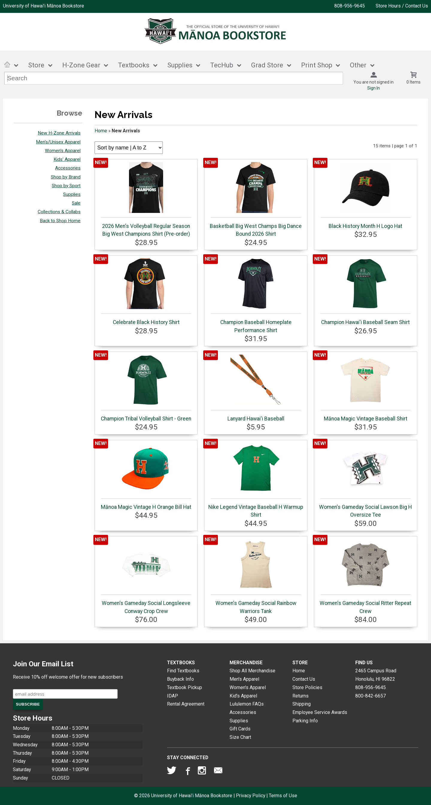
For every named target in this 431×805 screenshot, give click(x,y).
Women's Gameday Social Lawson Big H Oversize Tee (365, 480)
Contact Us (303, 679)
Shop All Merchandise (252, 671)
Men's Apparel (244, 679)
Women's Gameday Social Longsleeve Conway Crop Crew (146, 576)
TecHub (221, 65)
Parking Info (305, 721)
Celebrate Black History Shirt (146, 291)
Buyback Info (180, 679)
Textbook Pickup (184, 687)
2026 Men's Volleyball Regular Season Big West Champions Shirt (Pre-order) (146, 199)
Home (101, 131)
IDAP (172, 696)
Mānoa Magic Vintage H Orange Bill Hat (146, 476)
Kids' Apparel (67, 159)
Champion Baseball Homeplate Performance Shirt (256, 295)
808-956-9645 (349, 6)
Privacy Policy (250, 795)
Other (358, 65)
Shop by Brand (66, 177)
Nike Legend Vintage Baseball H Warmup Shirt (255, 480)
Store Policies (307, 687)
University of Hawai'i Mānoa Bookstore (43, 6)
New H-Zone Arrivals (59, 133)
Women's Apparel (63, 150)
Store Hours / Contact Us (402, 6)
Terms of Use (283, 795)
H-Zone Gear (81, 65)
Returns (300, 696)
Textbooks (133, 65)
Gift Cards (240, 729)
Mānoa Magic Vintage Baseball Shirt (366, 388)
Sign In (373, 88)
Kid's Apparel (243, 696)
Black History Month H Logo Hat (366, 195)
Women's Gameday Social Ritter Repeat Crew (365, 576)
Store (36, 65)
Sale (76, 203)
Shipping (301, 704)
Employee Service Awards (319, 712)
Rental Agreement (185, 704)
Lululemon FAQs (247, 704)
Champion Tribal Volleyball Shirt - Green (146, 388)
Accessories (68, 168)
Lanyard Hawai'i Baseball (256, 388)
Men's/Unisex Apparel (58, 142)
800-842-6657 (370, 696)
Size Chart (240, 737)
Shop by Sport (66, 185)
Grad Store (267, 65)
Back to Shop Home (60, 220)
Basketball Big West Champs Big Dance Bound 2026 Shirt (256, 199)
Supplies (179, 65)
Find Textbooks (183, 671)
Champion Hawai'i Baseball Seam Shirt (366, 291)
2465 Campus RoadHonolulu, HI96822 (375, 675)
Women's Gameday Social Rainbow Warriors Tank (256, 576)
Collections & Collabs (59, 211)
